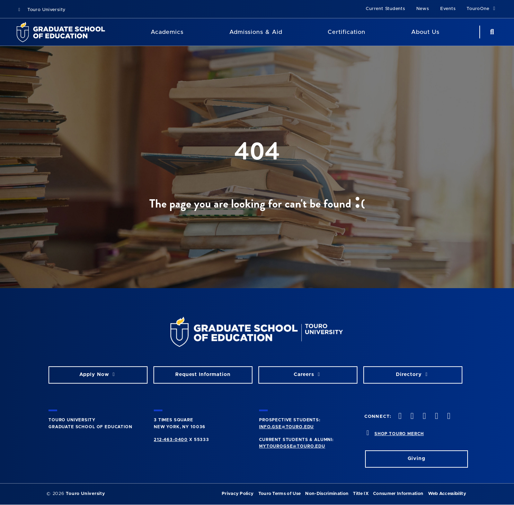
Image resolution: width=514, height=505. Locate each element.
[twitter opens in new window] (411, 417)
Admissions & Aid (255, 32)
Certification (346, 32)
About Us (425, 32)
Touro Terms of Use (279, 494)
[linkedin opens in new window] (447, 417)
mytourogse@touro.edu (292, 446)
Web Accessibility (447, 494)
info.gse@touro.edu (286, 427)
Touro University (41, 10)
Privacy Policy (238, 494)
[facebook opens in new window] (399, 417)
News (422, 9)
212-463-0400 (171, 440)
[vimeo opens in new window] (435, 417)
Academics (167, 32)
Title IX (361, 494)
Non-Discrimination (326, 494)
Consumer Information (398, 494)
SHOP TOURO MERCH (399, 434)
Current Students (385, 9)
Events (448, 9)
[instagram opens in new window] (423, 417)
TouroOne (482, 8)
